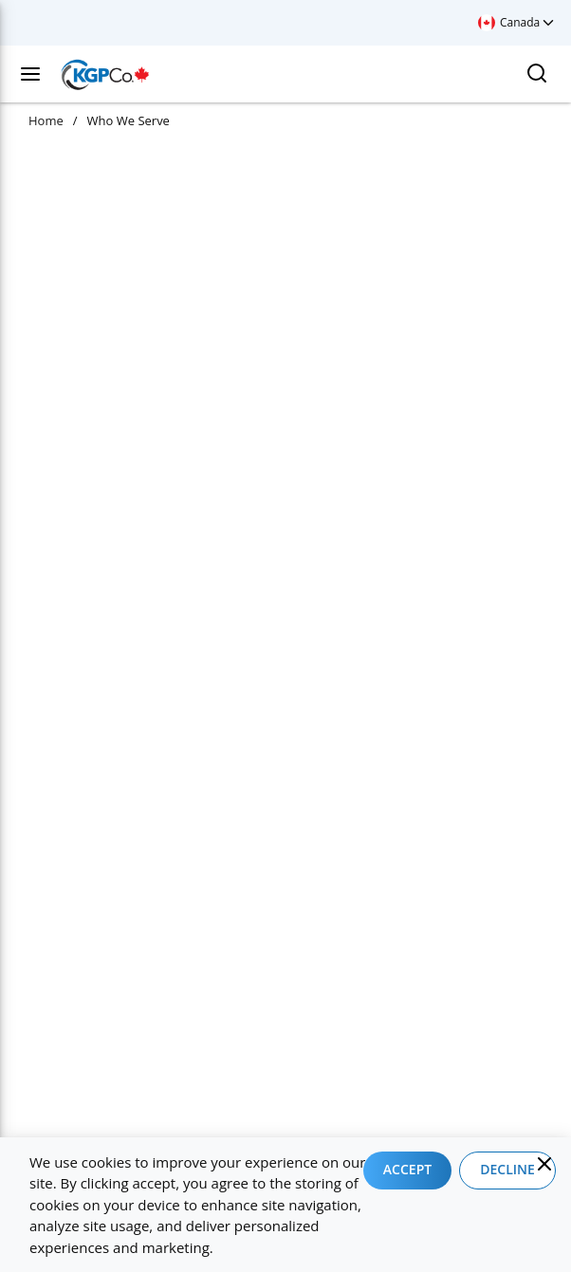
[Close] (544, 1164)
